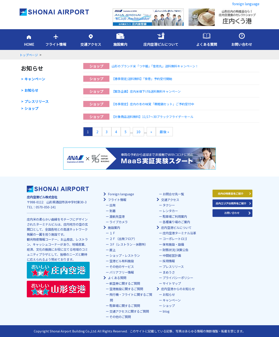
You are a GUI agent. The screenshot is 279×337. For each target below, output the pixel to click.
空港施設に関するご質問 (126, 288)
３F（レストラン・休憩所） (128, 244)
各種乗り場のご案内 (176, 222)
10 (138, 131)
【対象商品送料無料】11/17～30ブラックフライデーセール (152, 116)
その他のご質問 (120, 316)
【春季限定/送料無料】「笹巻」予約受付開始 (142, 79)
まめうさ (169, 272)
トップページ (29, 55)
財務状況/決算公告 (175, 249)
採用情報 (169, 261)
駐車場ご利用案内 (175, 216)
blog (166, 311)
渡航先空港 (117, 216)
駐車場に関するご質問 (124, 305)
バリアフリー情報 (121, 272)
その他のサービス (121, 266)
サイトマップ (172, 283)
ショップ (31, 108)
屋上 (112, 249)
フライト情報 (55, 44)
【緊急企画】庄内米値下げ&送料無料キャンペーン (146, 91)
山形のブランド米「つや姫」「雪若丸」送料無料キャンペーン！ (155, 66)
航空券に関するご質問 (124, 283)
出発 (112, 205)
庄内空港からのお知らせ (178, 288)
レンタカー (170, 210)
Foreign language (121, 194)
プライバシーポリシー (178, 277)
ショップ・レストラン (124, 255)
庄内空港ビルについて (160, 44)
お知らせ (31, 90)
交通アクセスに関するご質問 (129, 311)
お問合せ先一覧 (173, 194)
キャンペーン (34, 79)
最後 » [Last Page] (164, 131)
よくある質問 (206, 44)
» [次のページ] (151, 131)
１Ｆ (112, 233)
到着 (112, 210)
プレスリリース (36, 101)
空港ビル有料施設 (121, 261)
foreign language (245, 3)
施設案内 (120, 44)
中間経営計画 (172, 255)
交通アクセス (90, 44)
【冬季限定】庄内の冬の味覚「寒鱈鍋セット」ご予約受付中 (153, 104)
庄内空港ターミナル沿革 (179, 233)
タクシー (169, 205)
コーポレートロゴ (175, 238)
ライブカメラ (118, 222)
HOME (29, 44)
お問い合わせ (241, 44)
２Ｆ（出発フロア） (123, 238)
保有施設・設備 (173, 244)
